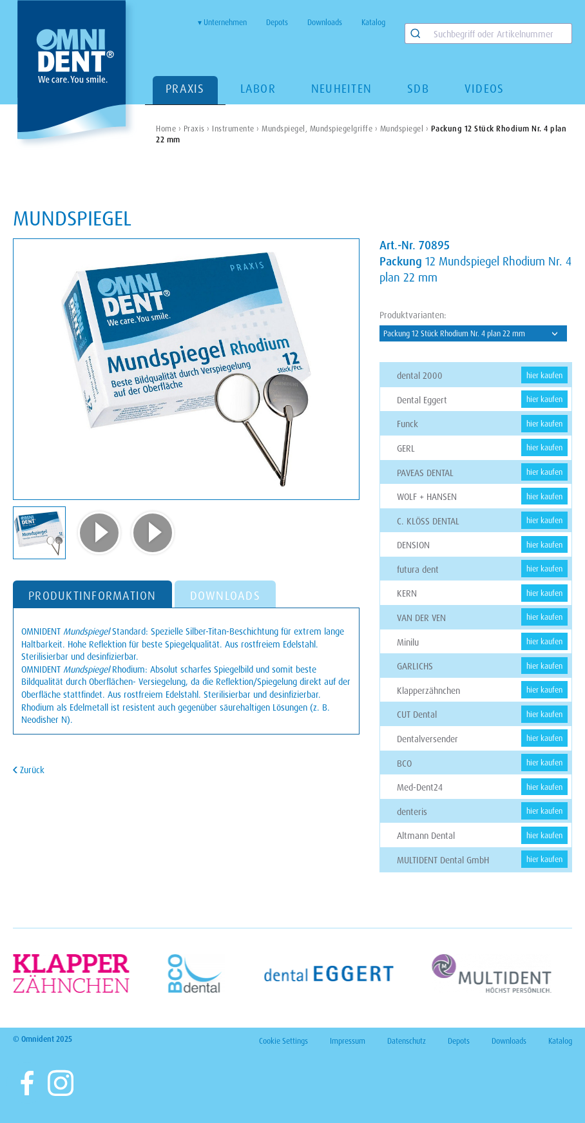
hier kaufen (544, 375)
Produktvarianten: (412, 314)
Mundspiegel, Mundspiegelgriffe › (320, 128)
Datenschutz (406, 1041)
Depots (277, 22)
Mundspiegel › (404, 128)
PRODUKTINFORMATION (92, 595)
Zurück (30, 769)
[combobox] (488, 33)
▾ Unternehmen (222, 22)
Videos (484, 88)
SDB (418, 88)
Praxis (185, 88)
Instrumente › (236, 128)
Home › (168, 128)
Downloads (324, 22)
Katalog (373, 22)
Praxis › (197, 128)
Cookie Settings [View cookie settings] (283, 1041)
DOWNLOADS (225, 595)
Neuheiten (341, 88)
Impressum (347, 1041)
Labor (258, 88)
